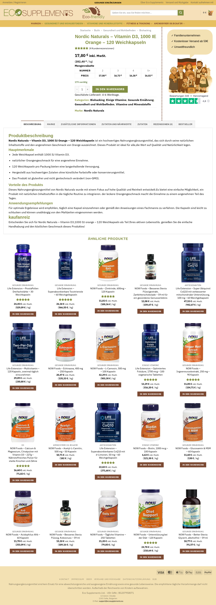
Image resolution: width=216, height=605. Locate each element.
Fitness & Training (139, 23)
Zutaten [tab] (142, 124)
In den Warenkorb (110, 89)
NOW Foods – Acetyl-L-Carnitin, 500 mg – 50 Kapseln (65, 450)
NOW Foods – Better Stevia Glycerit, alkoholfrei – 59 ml (193, 536)
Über (89, 579)
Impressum (77, 579)
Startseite (85, 30)
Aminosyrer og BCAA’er (169, 23)
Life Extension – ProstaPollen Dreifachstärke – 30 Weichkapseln (22, 291)
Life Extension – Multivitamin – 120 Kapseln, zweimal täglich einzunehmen (23, 371)
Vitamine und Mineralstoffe (106, 23)
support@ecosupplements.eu (111, 601)
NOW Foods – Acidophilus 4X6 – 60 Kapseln (23, 536)
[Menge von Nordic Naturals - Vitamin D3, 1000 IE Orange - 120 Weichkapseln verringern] (77, 89)
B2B (155, 579)
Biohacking (145, 30)
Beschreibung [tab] (32, 124)
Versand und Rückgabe (177, 2)
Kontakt (64, 579)
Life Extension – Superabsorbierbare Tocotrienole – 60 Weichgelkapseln (65, 291)
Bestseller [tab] (186, 124)
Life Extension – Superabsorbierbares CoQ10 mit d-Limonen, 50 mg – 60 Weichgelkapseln (108, 453)
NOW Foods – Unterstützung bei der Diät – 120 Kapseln (151, 536)
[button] (14, 2)
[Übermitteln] (180, 13)
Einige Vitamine (116, 100)
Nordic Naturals (94, 110)
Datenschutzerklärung (136, 579)
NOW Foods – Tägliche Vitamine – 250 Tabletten (108, 536)
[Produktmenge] (82, 89)
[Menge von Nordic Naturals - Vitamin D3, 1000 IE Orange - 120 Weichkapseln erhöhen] (88, 89)
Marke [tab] (51, 124)
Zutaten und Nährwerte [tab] (116, 124)
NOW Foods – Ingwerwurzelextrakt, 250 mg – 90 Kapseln (193, 371)
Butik (97, 30)
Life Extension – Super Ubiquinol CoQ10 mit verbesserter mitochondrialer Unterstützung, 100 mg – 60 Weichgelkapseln (193, 293)
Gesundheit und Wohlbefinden (65, 23)
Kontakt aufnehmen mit (202, 2)
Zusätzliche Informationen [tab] (78, 124)
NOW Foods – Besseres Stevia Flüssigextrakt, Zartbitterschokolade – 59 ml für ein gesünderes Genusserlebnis (150, 293)
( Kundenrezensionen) (101, 48)
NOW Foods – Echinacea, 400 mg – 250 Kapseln (65, 370)
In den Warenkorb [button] (23, 314)
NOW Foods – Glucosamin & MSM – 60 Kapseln (193, 450)
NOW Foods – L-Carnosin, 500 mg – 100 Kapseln (108, 370)
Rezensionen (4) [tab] (163, 124)
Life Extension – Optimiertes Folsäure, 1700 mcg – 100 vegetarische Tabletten (150, 371)
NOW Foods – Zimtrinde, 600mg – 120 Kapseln (108, 290)
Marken (37, 23)
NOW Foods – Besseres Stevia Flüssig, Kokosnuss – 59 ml (66, 536)
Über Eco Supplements (152, 2)
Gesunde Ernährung (141, 100)
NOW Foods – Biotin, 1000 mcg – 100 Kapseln (150, 450)
